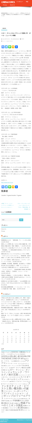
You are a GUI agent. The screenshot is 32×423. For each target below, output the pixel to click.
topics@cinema (6, 39)
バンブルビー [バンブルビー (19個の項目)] (10, 384)
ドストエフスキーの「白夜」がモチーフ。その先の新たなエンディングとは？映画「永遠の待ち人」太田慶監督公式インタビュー (16, 303)
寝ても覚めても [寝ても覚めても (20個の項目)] (16, 403)
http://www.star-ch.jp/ (7, 182)
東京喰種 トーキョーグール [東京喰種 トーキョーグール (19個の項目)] (10, 408)
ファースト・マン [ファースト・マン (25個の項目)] (10, 391)
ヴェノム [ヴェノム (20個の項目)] (16, 398)
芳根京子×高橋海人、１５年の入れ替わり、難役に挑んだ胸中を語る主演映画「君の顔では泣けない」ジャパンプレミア (16, 277)
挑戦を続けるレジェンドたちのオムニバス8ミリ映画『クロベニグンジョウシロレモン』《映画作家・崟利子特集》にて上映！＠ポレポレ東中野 (16, 255)
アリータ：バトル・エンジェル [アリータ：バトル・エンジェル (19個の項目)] (16, 363)
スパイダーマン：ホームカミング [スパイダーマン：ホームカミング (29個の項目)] (15, 378)
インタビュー (19, 1)
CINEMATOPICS (8, 2)
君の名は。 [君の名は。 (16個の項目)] (26, 398)
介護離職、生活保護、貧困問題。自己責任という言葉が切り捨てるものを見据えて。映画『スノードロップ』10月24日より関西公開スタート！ (16, 265)
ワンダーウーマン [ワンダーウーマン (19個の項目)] (8, 398)
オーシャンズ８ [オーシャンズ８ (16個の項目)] (15, 365)
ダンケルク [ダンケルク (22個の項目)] (25, 379)
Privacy (5, 5)
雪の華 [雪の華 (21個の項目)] (21, 410)
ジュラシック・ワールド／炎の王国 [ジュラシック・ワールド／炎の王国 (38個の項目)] (15, 373)
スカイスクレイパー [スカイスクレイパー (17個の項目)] (22, 375)
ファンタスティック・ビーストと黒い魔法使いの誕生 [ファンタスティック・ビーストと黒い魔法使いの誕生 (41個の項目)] (15, 387)
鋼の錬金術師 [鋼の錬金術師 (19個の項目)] (14, 410)
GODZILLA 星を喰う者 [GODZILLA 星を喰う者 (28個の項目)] (10, 356)
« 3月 (2, 344)
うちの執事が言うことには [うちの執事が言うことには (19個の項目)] (18, 361)
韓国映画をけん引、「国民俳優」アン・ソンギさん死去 (16, 240)
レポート (5, 236)
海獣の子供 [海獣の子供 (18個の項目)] (8, 410)
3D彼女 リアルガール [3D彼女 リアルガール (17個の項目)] (6, 352)
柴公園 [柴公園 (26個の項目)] (20, 407)
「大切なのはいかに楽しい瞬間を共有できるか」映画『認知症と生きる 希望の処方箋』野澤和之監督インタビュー (16, 321)
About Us (12, 5)
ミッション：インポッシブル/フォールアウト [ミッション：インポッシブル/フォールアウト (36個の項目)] (15, 396)
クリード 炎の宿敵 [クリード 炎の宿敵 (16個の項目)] (9, 367)
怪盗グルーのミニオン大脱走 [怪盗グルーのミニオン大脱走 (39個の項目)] (15, 404)
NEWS (4, 28)
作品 (27, 1)
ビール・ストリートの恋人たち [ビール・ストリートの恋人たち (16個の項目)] (21, 384)
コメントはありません (8, 41)
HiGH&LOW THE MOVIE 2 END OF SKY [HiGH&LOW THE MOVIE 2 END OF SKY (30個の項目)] (15, 357)
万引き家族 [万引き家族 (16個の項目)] (21, 398)
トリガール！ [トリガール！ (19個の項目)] (18, 381)
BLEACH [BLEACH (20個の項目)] (22, 354)
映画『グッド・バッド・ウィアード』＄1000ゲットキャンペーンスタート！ (7, 205)
